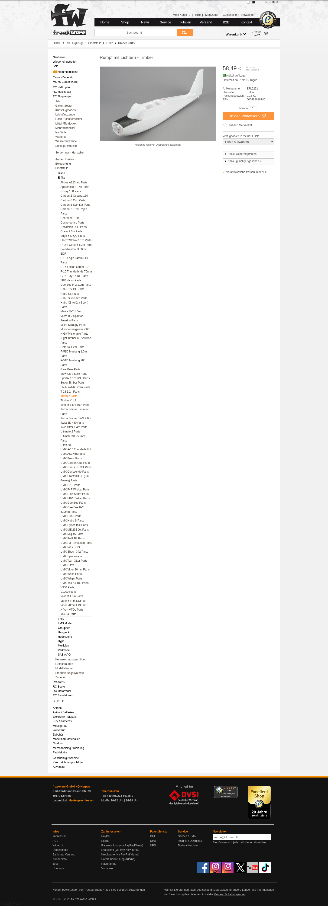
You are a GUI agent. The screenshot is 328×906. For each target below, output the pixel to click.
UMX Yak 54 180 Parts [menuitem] (75, 583)
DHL (153, 836)
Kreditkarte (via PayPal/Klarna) (120, 854)
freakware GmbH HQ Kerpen (71, 786)
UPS (153, 845)
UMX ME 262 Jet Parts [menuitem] (75, 529)
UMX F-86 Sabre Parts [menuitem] (75, 494)
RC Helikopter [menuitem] (61, 87)
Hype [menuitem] (61, 641)
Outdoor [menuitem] (58, 743)
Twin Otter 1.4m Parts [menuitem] (74, 427)
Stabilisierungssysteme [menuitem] (69, 673)
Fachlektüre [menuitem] (60, 752)
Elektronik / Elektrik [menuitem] (65, 716)
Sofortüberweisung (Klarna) (118, 859)
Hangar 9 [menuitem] (63, 632)
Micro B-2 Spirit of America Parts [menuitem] (72, 318)
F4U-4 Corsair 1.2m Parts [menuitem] (76, 245)
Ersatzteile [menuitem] (61, 168)
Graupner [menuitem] (64, 628)
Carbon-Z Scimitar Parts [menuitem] (76, 204)
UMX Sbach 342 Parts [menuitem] (74, 551)
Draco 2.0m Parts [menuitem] (71, 231)
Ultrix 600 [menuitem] (66, 445)
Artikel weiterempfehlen (240, 154)
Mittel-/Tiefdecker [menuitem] (66, 123)
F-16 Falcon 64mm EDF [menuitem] (75, 267)
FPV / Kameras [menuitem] (62, 721)
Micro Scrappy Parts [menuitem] (73, 325)
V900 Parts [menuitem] (67, 587)
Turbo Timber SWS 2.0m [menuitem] (76, 418)
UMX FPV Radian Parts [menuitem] (75, 498)
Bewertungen (136, 889)
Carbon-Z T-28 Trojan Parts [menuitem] (74, 211)
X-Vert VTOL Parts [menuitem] (72, 609)
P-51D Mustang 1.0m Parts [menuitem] (74, 354)
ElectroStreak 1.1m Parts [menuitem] (76, 240)
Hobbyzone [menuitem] (65, 636)
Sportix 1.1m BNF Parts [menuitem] (75, 378)
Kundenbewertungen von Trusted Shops (77, 889)
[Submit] (185, 32)
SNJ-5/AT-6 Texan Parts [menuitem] (75, 387)
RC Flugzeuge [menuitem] (62, 96)
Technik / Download (190, 840)
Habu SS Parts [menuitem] (70, 293)
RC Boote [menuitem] (59, 686)
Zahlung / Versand (64, 854)
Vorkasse (107, 868)
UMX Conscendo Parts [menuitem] (75, 471)
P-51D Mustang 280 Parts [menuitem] (73, 362)
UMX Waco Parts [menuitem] (71, 574)
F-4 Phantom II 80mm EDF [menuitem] (74, 251)
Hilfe (198, 14)
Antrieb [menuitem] (57, 708)
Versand (206, 22)
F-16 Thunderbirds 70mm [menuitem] (76, 271)
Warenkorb (236, 34)
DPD (153, 840)
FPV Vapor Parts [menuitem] (71, 280)
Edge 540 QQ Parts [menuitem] (73, 235)
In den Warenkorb (248, 115)
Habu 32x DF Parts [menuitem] (72, 289)
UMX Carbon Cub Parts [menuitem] (75, 462)
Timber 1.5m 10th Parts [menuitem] (75, 405)
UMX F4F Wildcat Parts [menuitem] (75, 489)
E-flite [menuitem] (61, 177)
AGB (55, 840)
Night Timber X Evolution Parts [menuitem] (76, 340)
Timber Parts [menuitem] (69, 396)
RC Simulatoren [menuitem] (63, 695)
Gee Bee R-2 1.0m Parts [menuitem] (76, 284)
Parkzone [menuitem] (64, 650)
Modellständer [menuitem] (64, 668)
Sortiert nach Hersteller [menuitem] (69, 152)
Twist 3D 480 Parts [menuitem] (72, 422)
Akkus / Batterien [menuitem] (63, 712)
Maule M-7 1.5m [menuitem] (71, 311)
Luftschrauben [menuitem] (64, 664)
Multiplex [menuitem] (63, 645)
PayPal (105, 836)
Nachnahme (109, 863)
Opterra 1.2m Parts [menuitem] (72, 347)
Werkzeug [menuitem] (59, 730)
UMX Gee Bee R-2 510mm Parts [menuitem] (72, 509)
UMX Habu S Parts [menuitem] (72, 520)
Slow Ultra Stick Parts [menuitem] (74, 373)
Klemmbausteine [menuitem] (65, 72)
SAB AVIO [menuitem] (64, 654)
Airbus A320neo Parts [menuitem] (74, 182)
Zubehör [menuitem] (60, 677)
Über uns (58, 868)
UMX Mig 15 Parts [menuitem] (72, 534)
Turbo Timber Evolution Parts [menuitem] (75, 411)
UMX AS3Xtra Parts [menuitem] (73, 453)
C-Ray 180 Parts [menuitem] (71, 191)
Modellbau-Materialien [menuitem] (66, 739)
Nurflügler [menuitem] (61, 132)
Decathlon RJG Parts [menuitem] (74, 227)
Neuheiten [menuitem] (59, 57)
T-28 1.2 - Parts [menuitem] (70, 391)
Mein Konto (182, 14)
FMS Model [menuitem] (65, 623)
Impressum (59, 836)
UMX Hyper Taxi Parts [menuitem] (74, 525)
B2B (226, 22)
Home (104, 22)
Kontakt (246, 22)
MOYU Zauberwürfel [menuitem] (65, 81)
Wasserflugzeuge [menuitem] (66, 141)
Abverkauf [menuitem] (59, 766)
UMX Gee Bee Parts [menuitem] (73, 502)
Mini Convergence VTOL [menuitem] (76, 329)
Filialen (185, 22)
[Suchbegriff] (135, 32)
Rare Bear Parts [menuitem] (71, 369)
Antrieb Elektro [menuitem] (64, 159)
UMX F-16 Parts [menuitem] (71, 485)
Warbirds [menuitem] (61, 136)
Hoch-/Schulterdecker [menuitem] (68, 119)
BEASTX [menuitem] (58, 701)
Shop (125, 22)
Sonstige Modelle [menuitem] (66, 145)
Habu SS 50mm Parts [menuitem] (74, 298)
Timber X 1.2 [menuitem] (68, 400)
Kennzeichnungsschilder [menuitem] (70, 659)
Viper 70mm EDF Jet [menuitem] (73, 605)
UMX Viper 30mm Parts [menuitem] (75, 569)
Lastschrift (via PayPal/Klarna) (120, 850)
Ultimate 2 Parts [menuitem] (70, 431)
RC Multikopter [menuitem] (62, 91)
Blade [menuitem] (61, 173)
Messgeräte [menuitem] (60, 725)
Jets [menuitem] (58, 101)
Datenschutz (60, 850)
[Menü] (234, 788)
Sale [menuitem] (55, 66)
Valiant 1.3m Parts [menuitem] (72, 596)
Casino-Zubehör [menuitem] (63, 77)
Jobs (55, 863)
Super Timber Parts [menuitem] (72, 382)
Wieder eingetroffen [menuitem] (65, 61)
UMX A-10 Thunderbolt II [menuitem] (76, 449)
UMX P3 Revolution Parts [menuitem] (76, 542)
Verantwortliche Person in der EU (246, 172)
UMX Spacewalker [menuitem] (72, 556)
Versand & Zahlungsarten (229, 894)
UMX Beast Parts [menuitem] (71, 458)
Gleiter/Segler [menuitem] (63, 105)
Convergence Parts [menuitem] (72, 222)
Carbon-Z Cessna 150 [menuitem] (74, 195)
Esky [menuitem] (61, 619)
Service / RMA (187, 836)
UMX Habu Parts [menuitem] (71, 516)
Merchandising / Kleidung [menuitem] (68, 748)
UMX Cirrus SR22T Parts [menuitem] (76, 467)
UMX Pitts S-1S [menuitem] (70, 547)
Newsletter (248, 14)
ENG (266, 2)
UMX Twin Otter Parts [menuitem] (74, 560)
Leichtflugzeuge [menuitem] (65, 114)
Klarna (105, 840)
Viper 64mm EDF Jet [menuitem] (73, 600)
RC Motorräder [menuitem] (62, 691)
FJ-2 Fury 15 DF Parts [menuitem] (74, 276)
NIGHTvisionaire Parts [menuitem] (74, 333)
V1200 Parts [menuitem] (68, 591)
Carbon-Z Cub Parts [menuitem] (73, 200)
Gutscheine (230, 14)
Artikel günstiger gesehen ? (242, 161)
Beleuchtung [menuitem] (63, 163)
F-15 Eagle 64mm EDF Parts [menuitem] (75, 260)
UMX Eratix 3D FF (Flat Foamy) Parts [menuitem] (75, 478)
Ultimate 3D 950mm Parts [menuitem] (73, 438)
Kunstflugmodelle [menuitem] (66, 110)
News (145, 22)
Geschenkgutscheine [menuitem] (66, 758)
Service (165, 22)
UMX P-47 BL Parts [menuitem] (73, 538)
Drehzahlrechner (188, 845)
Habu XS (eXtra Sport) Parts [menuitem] (74, 305)
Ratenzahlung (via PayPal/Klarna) (122, 845)
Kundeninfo (60, 859)
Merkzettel (211, 14)
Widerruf (58, 845)
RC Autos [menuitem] (59, 682)
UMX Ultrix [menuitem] (67, 565)
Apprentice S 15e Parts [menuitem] (75, 187)
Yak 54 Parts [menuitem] (68, 614)
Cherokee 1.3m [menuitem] (70, 218)
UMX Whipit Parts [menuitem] (72, 578)
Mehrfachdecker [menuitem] (65, 128)
